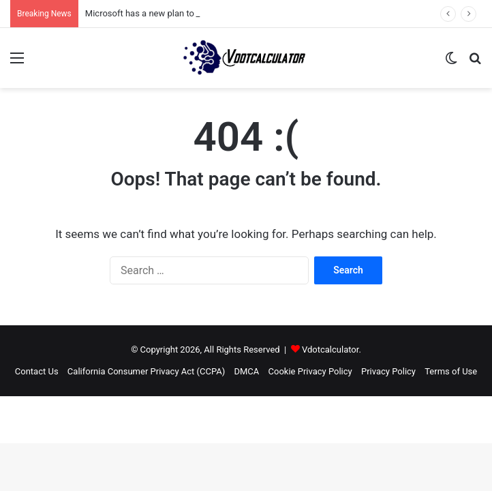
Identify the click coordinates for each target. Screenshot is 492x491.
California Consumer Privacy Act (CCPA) (146, 371)
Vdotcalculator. (331, 349)
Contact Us (37, 371)
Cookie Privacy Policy (310, 371)
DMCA (246, 371)
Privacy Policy (388, 371)
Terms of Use (451, 371)
